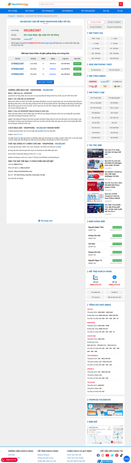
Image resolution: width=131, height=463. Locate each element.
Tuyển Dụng (12, 461)
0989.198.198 (103, 315)
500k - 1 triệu (96, 38)
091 (103, 348)
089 (110, 332)
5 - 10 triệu (114, 43)
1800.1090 (101, 325)
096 (103, 318)
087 (103, 391)
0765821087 (17, 74)
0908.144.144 (103, 328)
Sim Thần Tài (114, 118)
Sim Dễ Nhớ (114, 137)
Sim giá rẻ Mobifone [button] (96, 27)
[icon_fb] (98, 455)
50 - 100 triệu (114, 48)
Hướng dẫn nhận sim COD (47, 461)
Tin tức (120, 11)
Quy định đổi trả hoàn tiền (76, 461)
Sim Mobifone (67, 11)
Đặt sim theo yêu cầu (114, 297)
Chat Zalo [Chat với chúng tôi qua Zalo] (49, 43)
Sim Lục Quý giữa (95, 103)
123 (100, 361)
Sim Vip (106, 11)
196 (99, 372)
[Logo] (18, 4)
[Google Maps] (105, 434)
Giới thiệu (11, 455)
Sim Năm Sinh (96, 137)
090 (103, 332)
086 (114, 318)
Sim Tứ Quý (114, 113)
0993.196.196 (105, 372)
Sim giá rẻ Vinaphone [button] (114, 22)
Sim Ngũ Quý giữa (114, 98)
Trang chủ (11, 16)
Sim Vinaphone (48, 11)
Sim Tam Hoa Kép (95, 108)
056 (103, 365)
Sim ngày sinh (95, 292)
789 (99, 358)
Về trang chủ (45, 221)
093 (107, 332)
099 (103, 378)
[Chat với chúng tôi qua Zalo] (95, 280)
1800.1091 (101, 339)
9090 (107, 325)
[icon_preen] (116, 455)
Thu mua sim (95, 297)
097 (107, 318)
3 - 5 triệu (96, 43)
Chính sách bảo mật (74, 455)
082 (114, 348)
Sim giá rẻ (114, 292)
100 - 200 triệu (96, 53)
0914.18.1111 (112, 345)
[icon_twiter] (112, 455)
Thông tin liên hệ (14, 458)
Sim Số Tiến (96, 122)
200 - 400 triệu (114, 53)
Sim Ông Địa (114, 103)
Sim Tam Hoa (96, 127)
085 (92, 351)
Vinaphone (20, 16)
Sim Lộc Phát (96, 118)
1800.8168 (109, 312)
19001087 (101, 385)
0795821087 (17, 63)
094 (107, 348)
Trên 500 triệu (114, 58)
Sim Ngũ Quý (96, 113)
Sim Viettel (29, 11)
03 (117, 318)
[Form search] (81, 4)
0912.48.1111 (91, 345)
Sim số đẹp (12, 11)
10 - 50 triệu (95, 48)
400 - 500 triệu (96, 58)
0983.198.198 (113, 315)
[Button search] (121, 4)
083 (118, 348)
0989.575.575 (35, 43)
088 (96, 351)
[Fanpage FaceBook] (105, 409)
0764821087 (17, 69)
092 (110, 365)
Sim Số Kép (95, 132)
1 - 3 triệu (114, 38)
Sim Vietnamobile (88, 11)
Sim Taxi (114, 122)
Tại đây (38, 154)
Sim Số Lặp (114, 132)
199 (100, 375)
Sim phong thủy (96, 70)
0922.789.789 (105, 358)
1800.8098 (101, 312)
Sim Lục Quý (114, 108)
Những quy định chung (45, 458)
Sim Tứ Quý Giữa (96, 98)
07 (114, 332)
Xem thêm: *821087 (45, 82)
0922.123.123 (107, 361)
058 (107, 365)
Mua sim (77, 63)
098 (110, 318)
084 (88, 351)
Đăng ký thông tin (44, 455)
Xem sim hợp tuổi (114, 70)
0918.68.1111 (101, 345)
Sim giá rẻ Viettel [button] (96, 22)
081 (110, 348)
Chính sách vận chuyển (75, 458)
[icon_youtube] (107, 455)
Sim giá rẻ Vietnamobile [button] (114, 27)
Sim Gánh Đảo (114, 127)
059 (107, 378)
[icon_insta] (102, 455)
